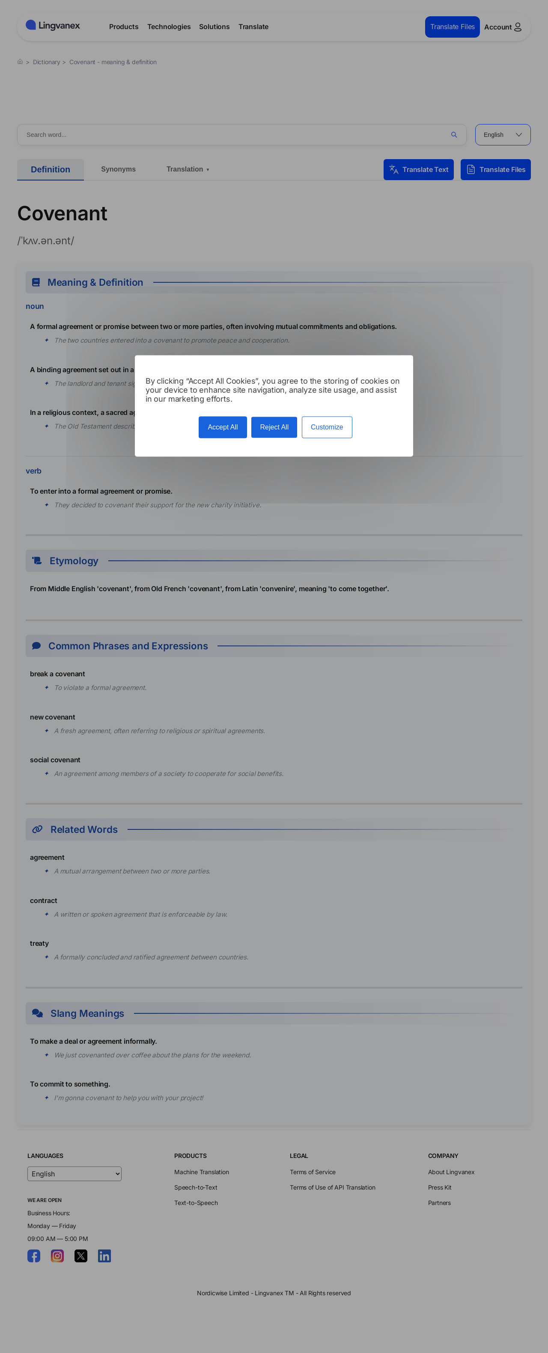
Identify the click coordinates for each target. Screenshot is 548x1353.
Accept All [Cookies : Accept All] (223, 427)
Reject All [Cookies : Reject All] (274, 427)
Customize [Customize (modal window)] (327, 427)
